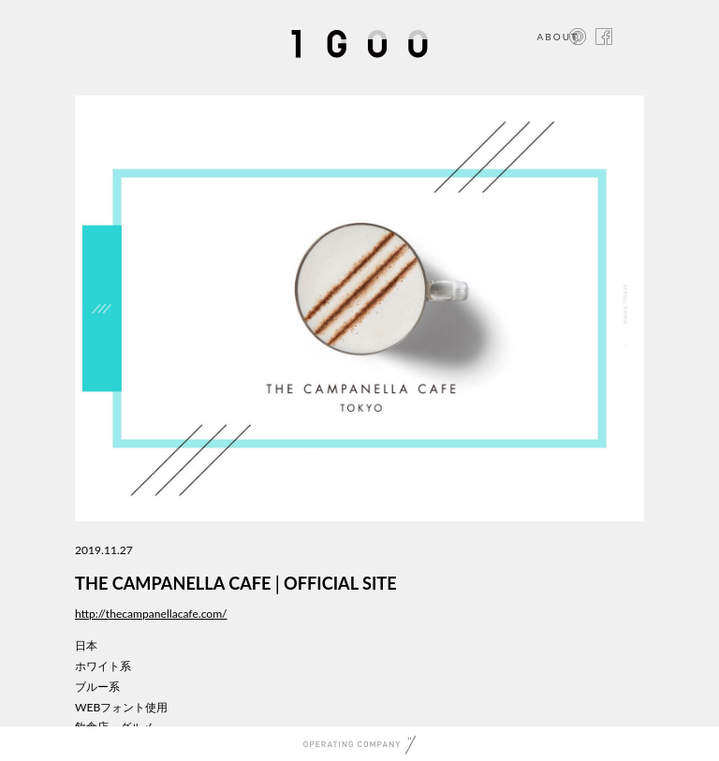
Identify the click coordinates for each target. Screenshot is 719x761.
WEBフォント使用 (121, 707)
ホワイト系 (103, 666)
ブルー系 (97, 687)
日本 (86, 645)
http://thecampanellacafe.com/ (151, 614)
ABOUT (557, 36)
